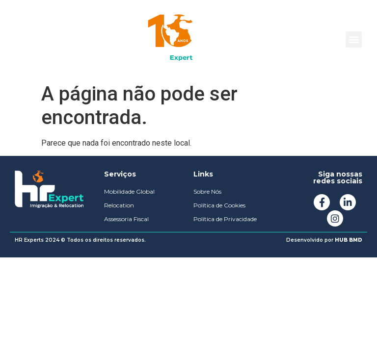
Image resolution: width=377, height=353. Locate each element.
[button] (354, 39)
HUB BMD (348, 240)
